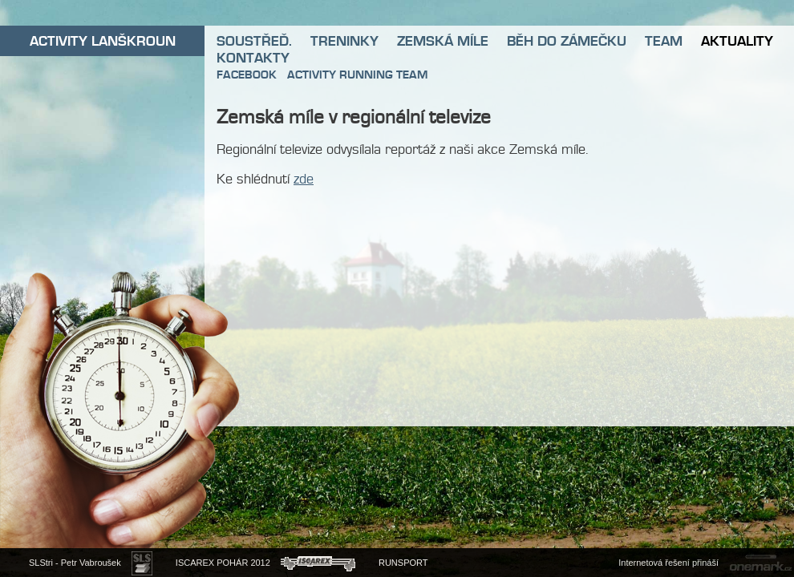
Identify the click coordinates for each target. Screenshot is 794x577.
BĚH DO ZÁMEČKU (566, 41)
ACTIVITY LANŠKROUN (103, 41)
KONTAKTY (253, 58)
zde (304, 179)
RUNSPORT (403, 562)
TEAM (664, 41)
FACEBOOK (247, 74)
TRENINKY (344, 41)
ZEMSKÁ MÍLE (442, 41)
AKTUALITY (737, 41)
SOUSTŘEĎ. (254, 41)
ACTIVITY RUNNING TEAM (357, 74)
